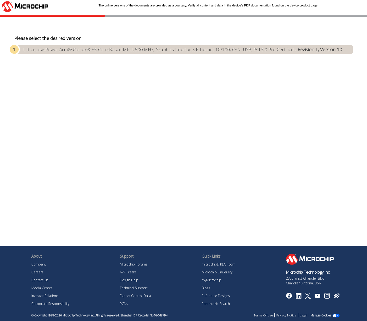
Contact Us (40, 280)
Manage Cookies (321, 315)
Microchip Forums (134, 264)
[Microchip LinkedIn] (298, 297)
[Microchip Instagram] (327, 297)
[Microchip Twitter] (308, 297)
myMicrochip (211, 280)
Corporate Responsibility (50, 303)
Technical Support (134, 288)
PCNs (124, 303)
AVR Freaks (128, 272)
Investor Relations (45, 295)
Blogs (206, 288)
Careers (37, 272)
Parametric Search (216, 303)
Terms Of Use (263, 315)
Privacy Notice (286, 315)
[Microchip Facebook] (289, 297)
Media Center (41, 288)
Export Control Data (135, 295)
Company (38, 264)
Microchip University (217, 272)
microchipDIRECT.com (218, 264)
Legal (303, 315)
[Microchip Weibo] (336, 296)
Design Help (129, 280)
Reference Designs (216, 295)
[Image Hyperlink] (317, 296)
